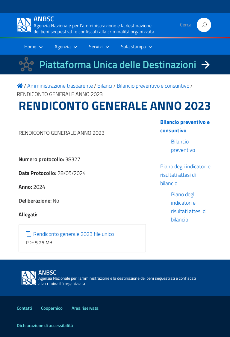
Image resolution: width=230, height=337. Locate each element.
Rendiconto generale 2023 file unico (70, 234)
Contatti (24, 308)
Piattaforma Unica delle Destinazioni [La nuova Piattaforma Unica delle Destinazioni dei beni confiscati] (117, 64)
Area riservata (85, 308)
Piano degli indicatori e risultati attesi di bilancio (185, 174)
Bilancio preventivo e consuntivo (185, 126)
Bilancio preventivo (183, 145)
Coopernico (52, 308)
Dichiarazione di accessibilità (45, 325)
